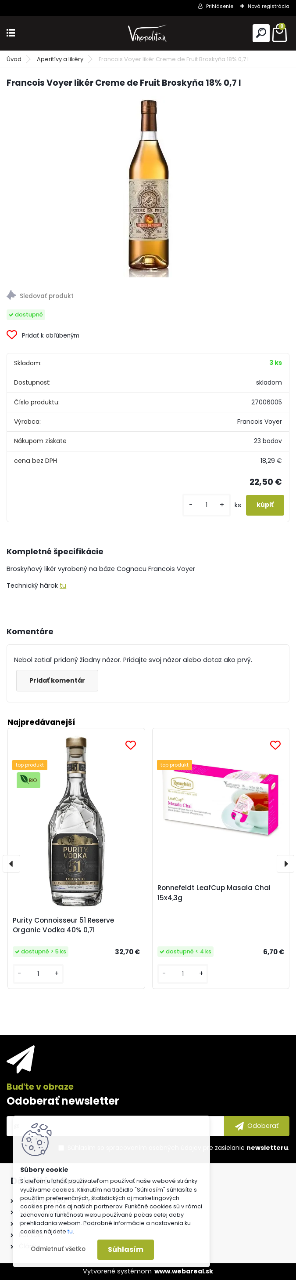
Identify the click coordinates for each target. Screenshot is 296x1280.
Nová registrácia (268, 6)
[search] (261, 32)
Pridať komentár (57, 680)
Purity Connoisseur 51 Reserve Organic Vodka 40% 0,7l (63, 925)
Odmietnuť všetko (58, 1249)
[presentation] (11, 864)
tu (63, 585)
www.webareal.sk (183, 1271)
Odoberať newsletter (63, 1101)
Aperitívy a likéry (60, 59)
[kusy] (206, 505)
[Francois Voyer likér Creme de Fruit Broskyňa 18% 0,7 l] (148, 186)
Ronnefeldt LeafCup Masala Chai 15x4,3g (214, 892)
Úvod (14, 59)
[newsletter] (257, 1126)
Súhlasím (125, 1249)
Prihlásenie (219, 6)
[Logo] (148, 33)
